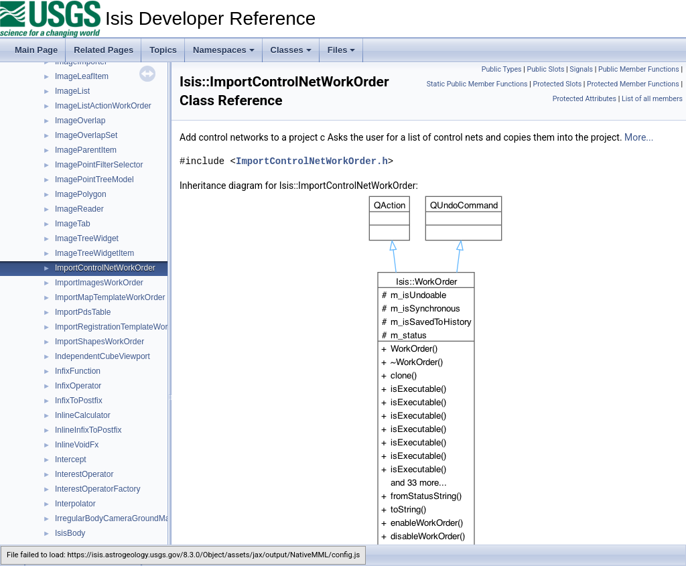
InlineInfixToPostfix (88, 430)
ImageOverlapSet (86, 135)
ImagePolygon (81, 194)
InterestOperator (84, 474)
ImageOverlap (80, 120)
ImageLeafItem (82, 76)
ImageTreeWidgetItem (94, 253)
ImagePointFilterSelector (99, 164)
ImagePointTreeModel (94, 179)
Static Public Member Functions (477, 84)
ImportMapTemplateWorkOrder (110, 297)
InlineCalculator (83, 415)
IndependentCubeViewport (102, 356)
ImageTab (72, 223)
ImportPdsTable (83, 312)
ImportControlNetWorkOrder (105, 268)
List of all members (652, 98)
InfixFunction (77, 371)
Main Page (36, 50)
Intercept (70, 459)
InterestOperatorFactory (97, 489)
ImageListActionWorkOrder (103, 106)
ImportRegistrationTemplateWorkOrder (123, 327)
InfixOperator (78, 386)
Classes (291, 50)
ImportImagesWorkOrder (99, 282)
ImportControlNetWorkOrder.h (312, 161)
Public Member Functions (638, 69)
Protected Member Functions (633, 84)
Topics (163, 50)
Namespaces (224, 50)
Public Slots (545, 69)
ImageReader (79, 209)
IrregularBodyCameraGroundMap (114, 518)
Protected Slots (557, 84)
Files (342, 50)
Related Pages (103, 50)
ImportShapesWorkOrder (99, 341)
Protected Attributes (584, 98)
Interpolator (75, 503)
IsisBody (70, 533)
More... (638, 137)
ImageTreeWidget (87, 238)
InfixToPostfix (78, 400)
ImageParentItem (86, 150)
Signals (581, 69)
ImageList (72, 91)
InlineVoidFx (76, 444)
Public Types (502, 69)
